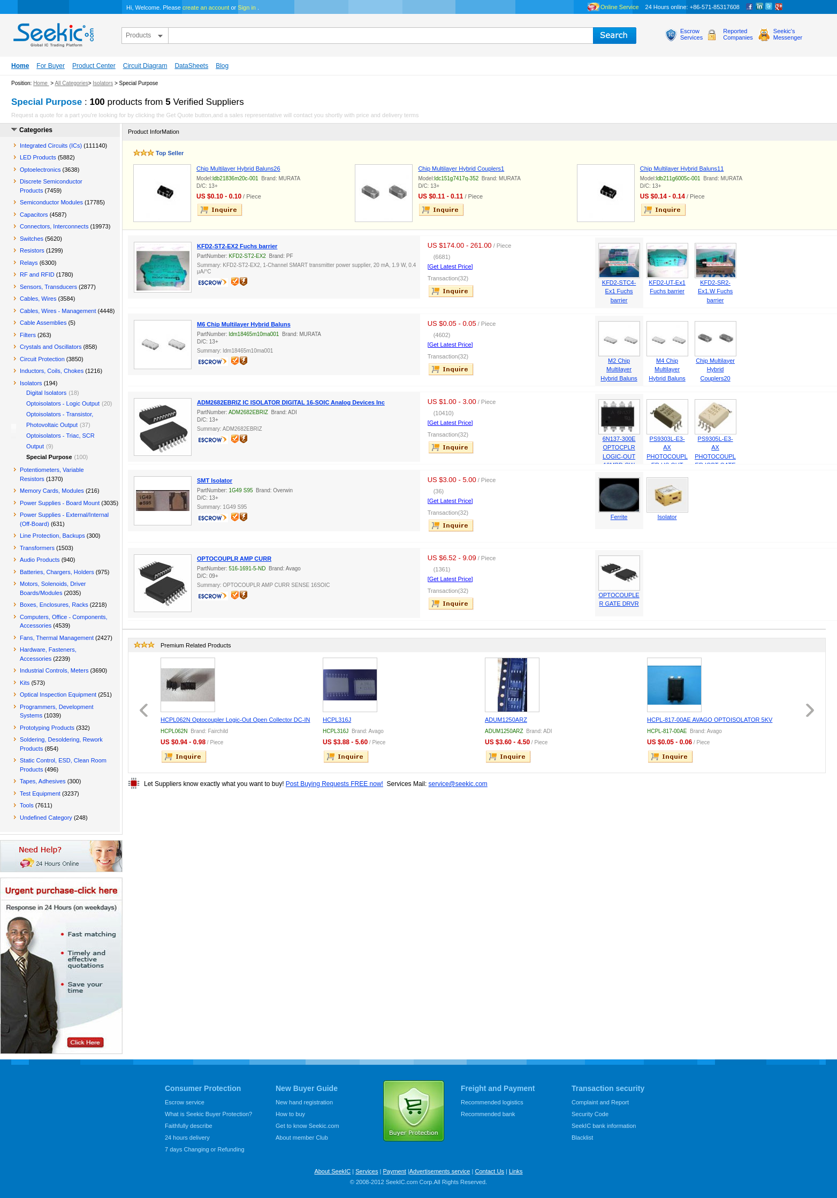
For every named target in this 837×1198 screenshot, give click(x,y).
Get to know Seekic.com (307, 1126)
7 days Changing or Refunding (205, 1149)
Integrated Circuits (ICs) (51, 145)
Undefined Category (46, 817)
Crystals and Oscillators (51, 347)
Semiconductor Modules (51, 202)
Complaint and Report (600, 1102)
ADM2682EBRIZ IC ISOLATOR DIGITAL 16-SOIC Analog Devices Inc (291, 402)
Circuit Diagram (145, 66)
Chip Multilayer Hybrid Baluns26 (238, 168)
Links (516, 1171)
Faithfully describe (188, 1126)
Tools (27, 805)
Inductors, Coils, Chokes (51, 371)
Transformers (37, 548)
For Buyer (50, 66)
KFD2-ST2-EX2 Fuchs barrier (237, 246)
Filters (28, 335)
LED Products (38, 157)
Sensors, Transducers (48, 287)
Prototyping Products (47, 727)
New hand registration (304, 1102)
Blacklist (582, 1137)
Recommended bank (488, 1114)
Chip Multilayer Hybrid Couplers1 (461, 168)
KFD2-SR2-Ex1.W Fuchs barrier (715, 291)
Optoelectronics (40, 169)
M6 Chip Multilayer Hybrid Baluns (244, 324)
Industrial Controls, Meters (54, 670)
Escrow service (184, 1102)
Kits (24, 683)
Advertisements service (439, 1171)
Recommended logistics (492, 1102)
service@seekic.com (458, 784)
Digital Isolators (46, 393)
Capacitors (34, 214)
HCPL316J (337, 719)
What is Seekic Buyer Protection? (208, 1114)
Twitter (769, 7)
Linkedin (759, 7)
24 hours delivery (187, 1137)
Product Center (94, 66)
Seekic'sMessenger (787, 34)
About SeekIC (332, 1171)
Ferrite (619, 517)
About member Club (302, 1137)
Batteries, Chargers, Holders (57, 572)
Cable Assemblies (43, 322)
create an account (205, 7)
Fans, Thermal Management (57, 638)
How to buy (290, 1114)
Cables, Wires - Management (58, 311)
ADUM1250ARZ (506, 719)
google (778, 7)
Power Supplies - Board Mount (60, 503)
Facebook (750, 7)
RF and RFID (37, 274)
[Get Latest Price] (450, 266)
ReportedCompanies (738, 34)
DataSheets (191, 66)
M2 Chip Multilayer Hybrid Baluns (618, 369)
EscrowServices (691, 34)
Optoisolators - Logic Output (63, 403)
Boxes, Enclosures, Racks (54, 604)
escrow (214, 283)
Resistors (32, 250)
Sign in (247, 7)
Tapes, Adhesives (43, 781)
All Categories (71, 83)
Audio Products (40, 559)
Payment (394, 1171)
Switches (31, 238)
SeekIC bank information (604, 1126)
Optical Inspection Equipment (58, 694)
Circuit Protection (42, 359)
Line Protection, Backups (52, 535)
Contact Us (489, 1171)
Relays (29, 263)
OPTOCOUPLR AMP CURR (234, 558)
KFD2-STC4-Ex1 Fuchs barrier (619, 291)
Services (366, 1171)
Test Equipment (40, 793)
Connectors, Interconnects (54, 226)
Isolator (667, 517)
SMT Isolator (214, 480)
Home (20, 66)
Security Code (590, 1114)
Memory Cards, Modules (52, 490)
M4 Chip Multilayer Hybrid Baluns (667, 369)
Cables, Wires (38, 298)
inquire (220, 209)
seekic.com (52, 32)
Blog (222, 66)
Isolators (103, 83)
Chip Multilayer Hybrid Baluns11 (682, 168)
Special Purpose (49, 457)
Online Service (619, 7)
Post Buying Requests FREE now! (334, 784)
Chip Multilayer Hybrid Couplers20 (715, 369)
